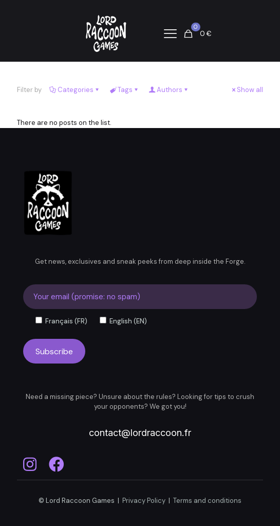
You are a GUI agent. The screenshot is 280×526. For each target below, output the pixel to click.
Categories (74, 89)
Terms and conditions (207, 500)
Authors (168, 89)
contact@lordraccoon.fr (140, 432)
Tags (124, 89)
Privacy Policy (143, 500)
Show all (246, 89)
